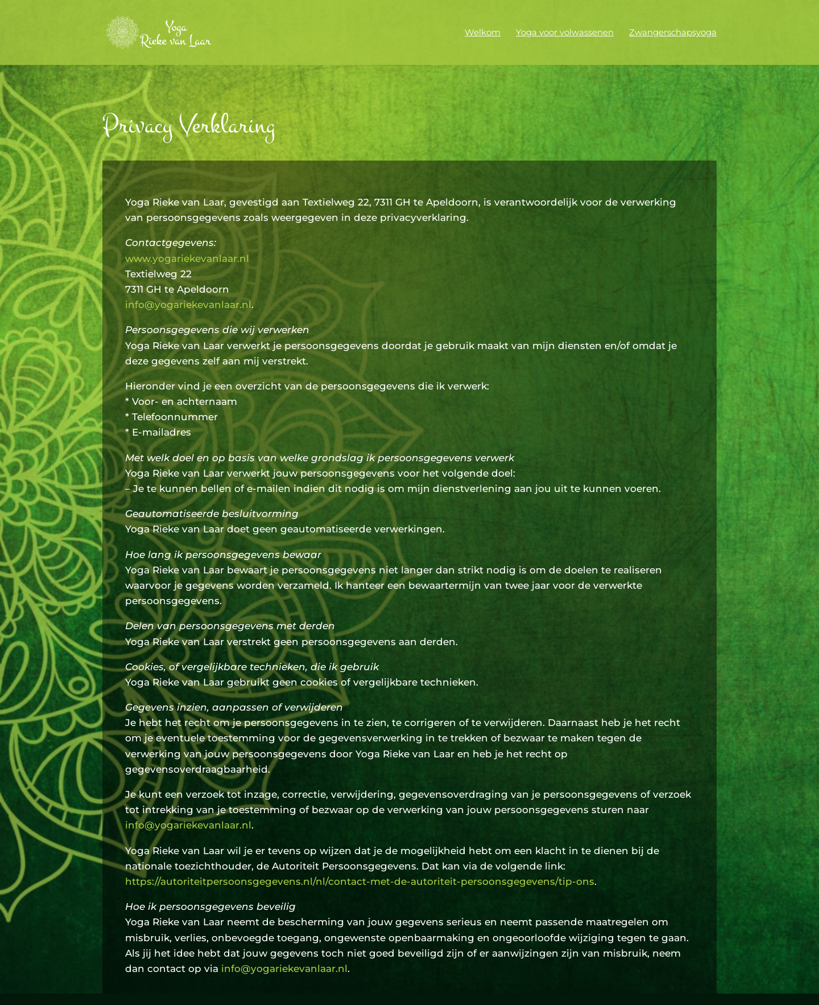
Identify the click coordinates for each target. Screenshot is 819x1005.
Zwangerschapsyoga (673, 33)
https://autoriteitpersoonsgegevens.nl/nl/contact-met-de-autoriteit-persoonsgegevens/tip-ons (359, 881)
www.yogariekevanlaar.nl (187, 258)
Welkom (482, 33)
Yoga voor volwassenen (565, 33)
